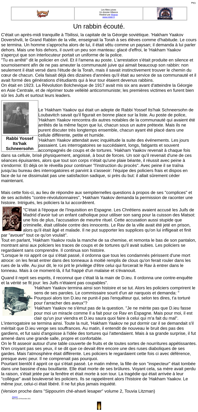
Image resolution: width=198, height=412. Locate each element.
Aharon (114, 15)
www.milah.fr (108, 17)
